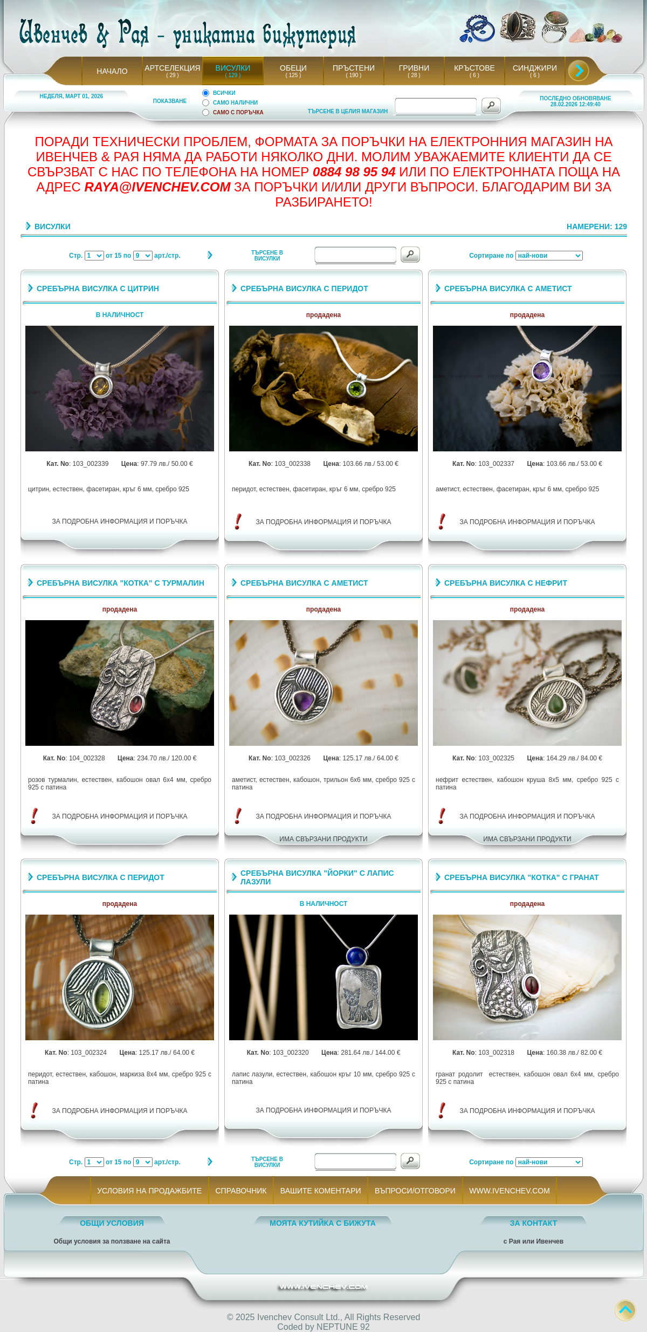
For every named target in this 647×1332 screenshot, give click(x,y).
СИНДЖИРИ (535, 68)
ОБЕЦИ (293, 68)
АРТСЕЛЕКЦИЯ (172, 68)
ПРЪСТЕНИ (354, 68)
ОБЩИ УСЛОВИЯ (112, 1223)
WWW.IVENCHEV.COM (509, 1190)
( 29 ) (172, 75)
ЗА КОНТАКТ (533, 1223)
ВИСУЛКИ (233, 68)
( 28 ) (414, 75)
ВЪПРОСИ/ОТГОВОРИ (415, 1190)
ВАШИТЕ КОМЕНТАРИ (320, 1190)
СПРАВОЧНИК (241, 1190)
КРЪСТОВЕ (474, 68)
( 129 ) (233, 75)
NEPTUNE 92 (343, 1326)
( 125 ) (293, 75)
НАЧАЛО (112, 71)
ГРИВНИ (414, 68)
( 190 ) (353, 75)
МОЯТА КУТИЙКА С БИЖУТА (323, 1223)
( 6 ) (474, 75)
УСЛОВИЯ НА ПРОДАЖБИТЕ (149, 1190)
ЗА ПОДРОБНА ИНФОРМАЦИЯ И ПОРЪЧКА (120, 521)
